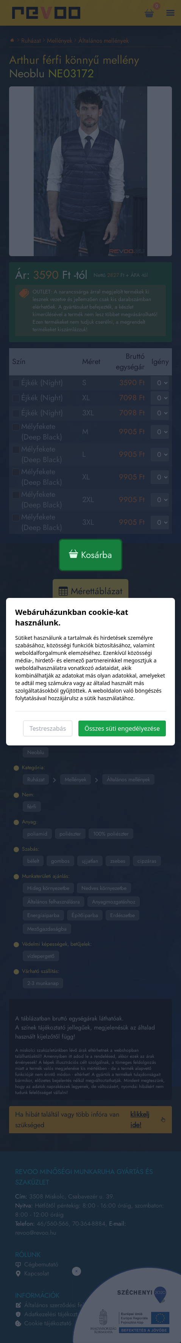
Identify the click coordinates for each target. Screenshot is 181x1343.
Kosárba (90, 554)
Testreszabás (48, 728)
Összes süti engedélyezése (122, 728)
